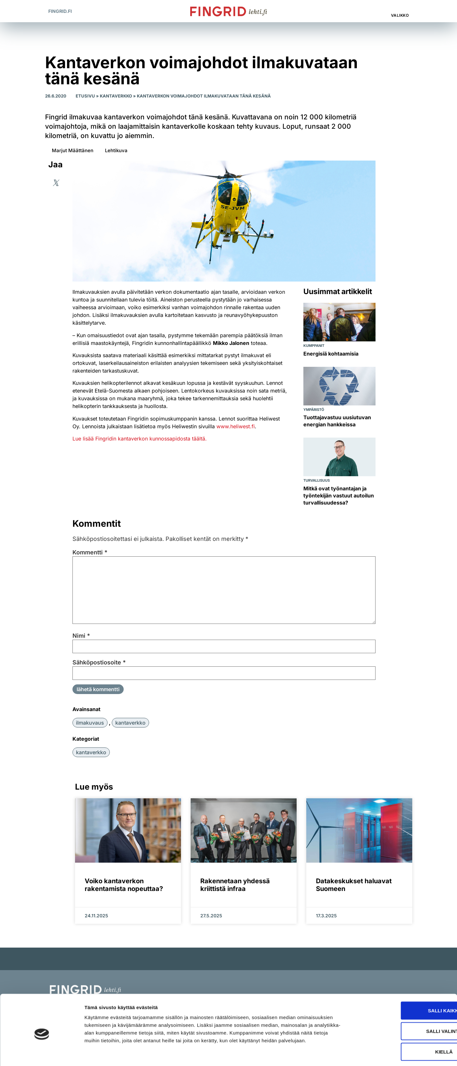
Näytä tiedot (344, 1053)
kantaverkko (130, 722)
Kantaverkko (116, 95)
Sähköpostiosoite (99, 662)
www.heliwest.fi (235, 426)
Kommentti (90, 552)
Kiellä (403, 1023)
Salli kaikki (403, 982)
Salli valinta (403, 1003)
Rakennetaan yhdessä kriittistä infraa (235, 885)
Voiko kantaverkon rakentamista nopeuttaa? (124, 885)
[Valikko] (400, 8)
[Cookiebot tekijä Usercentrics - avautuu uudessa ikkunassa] (42, 1053)
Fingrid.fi (60, 11)
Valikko (400, 15)
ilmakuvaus (90, 722)
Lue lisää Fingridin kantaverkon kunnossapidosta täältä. (139, 438)
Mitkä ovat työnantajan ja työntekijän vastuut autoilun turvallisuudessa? (338, 495)
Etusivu (85, 95)
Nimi (81, 636)
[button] (373, 11)
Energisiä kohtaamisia (330, 353)
